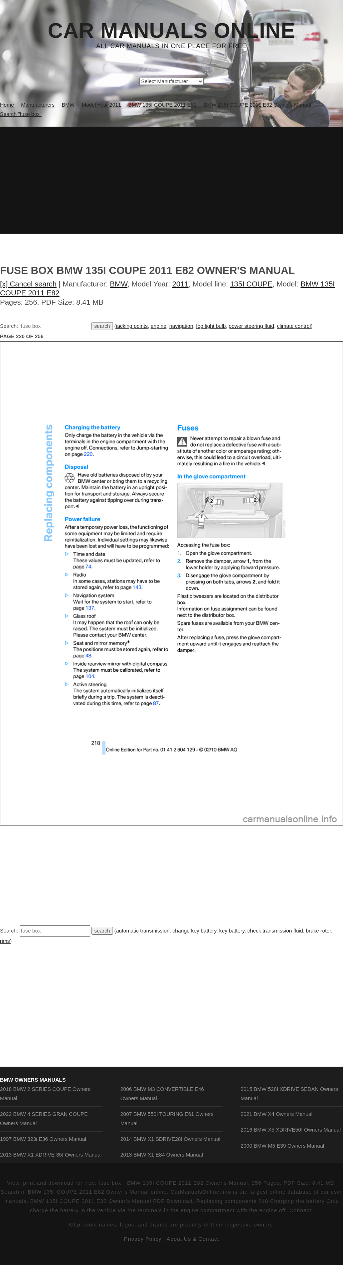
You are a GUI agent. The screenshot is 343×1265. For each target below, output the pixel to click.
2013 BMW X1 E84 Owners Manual (161, 1155)
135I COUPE (251, 284)
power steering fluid (251, 326)
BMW (119, 284)
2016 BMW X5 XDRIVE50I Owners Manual (290, 1130)
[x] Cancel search (28, 284)
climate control (294, 326)
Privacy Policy (142, 1239)
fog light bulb (211, 326)
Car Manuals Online (171, 30)
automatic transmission (143, 931)
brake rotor (318, 931)
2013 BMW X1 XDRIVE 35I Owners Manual (50, 1155)
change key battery (195, 931)
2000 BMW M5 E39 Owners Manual (282, 1146)
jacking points (132, 326)
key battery (232, 931)
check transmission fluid (275, 931)
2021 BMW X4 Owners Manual (276, 1114)
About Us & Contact (192, 1239)
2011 (180, 284)
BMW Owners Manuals (33, 1080)
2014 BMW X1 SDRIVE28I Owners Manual (170, 1139)
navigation (181, 326)
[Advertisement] (171, 180)
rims (5, 941)
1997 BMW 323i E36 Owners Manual (43, 1139)
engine (158, 326)
